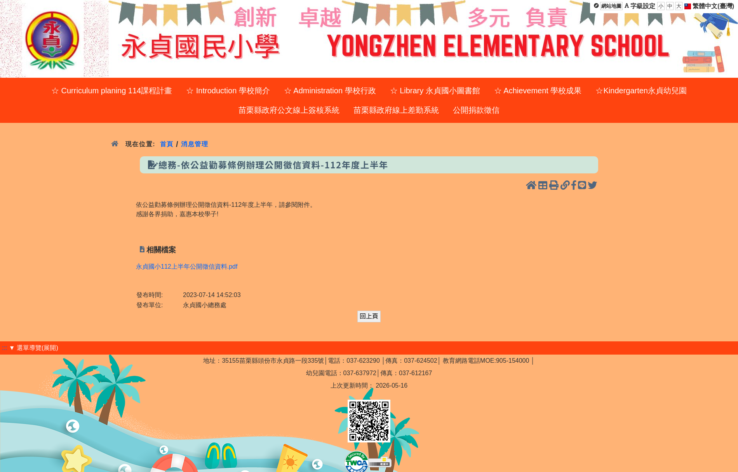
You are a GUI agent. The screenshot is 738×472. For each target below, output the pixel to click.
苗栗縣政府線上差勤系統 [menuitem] (396, 110)
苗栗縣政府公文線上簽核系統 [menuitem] (288, 110)
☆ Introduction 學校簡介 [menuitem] (228, 90)
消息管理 (195, 144)
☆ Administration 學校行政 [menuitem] (330, 90)
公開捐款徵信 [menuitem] (476, 110)
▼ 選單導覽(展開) (33, 347)
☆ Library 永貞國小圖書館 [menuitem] (435, 90)
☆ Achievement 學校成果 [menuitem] (538, 90)
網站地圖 (611, 6)
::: (4, 347)
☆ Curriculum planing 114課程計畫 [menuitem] (111, 90)
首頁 (167, 144)
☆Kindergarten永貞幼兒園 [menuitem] (641, 90)
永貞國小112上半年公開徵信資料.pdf (186, 266)
